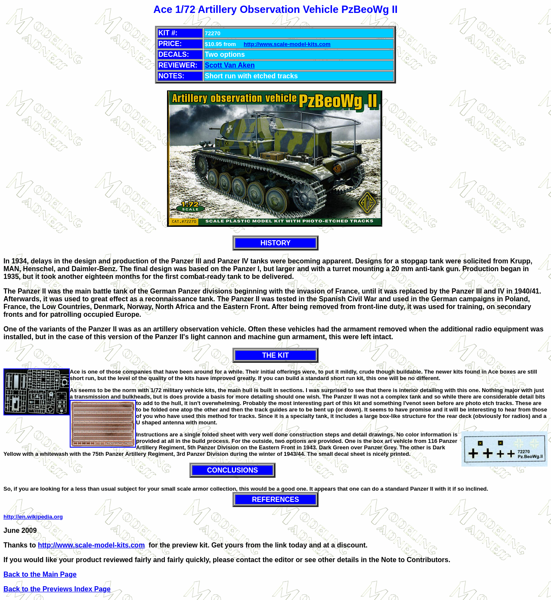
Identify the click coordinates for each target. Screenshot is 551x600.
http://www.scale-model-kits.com (287, 44)
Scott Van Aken (230, 65)
